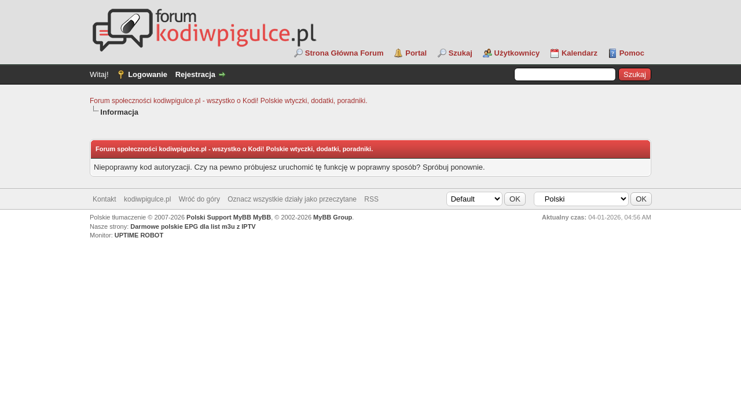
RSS (371, 199)
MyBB (262, 217)
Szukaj (460, 53)
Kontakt (104, 199)
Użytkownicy (517, 53)
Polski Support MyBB (218, 217)
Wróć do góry (199, 199)
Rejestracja (195, 74)
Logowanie (147, 74)
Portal (416, 53)
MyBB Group (332, 217)
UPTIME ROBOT (139, 235)
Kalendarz (579, 53)
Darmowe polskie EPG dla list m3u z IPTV (192, 226)
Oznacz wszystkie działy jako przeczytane (292, 199)
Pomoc (631, 53)
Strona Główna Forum (344, 53)
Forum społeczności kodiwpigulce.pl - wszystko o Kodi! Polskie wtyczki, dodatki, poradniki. (229, 101)
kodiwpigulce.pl (147, 199)
